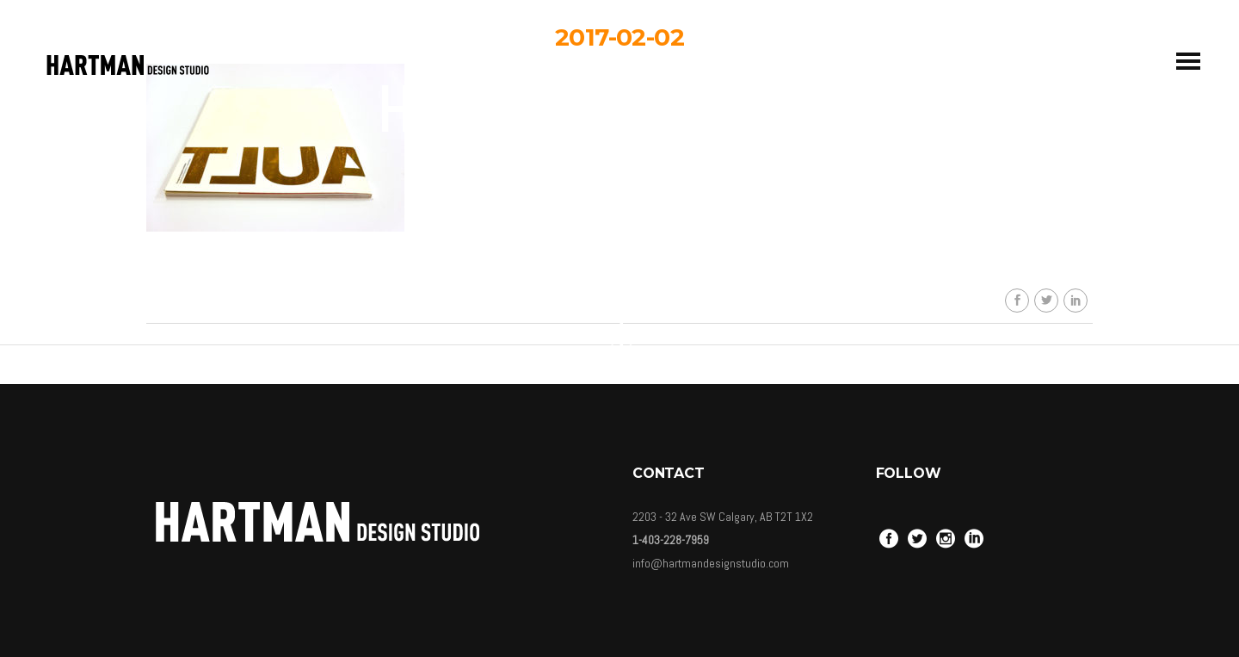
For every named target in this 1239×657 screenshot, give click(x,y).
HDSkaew (632, 188)
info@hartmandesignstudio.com (710, 563)
